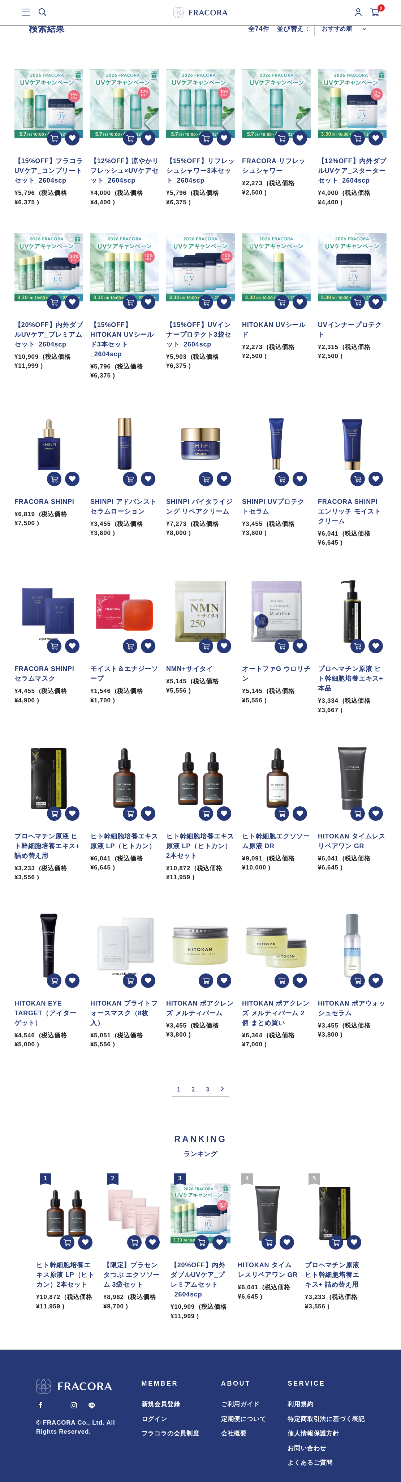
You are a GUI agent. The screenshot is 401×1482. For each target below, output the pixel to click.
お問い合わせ (307, 1448)
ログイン (154, 1419)
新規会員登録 (161, 1404)
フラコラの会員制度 (170, 1433)
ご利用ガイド (240, 1404)
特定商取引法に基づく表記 (326, 1419)
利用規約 (300, 1404)
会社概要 (234, 1433)
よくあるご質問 (310, 1462)
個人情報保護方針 (313, 1433)
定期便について (243, 1419)
